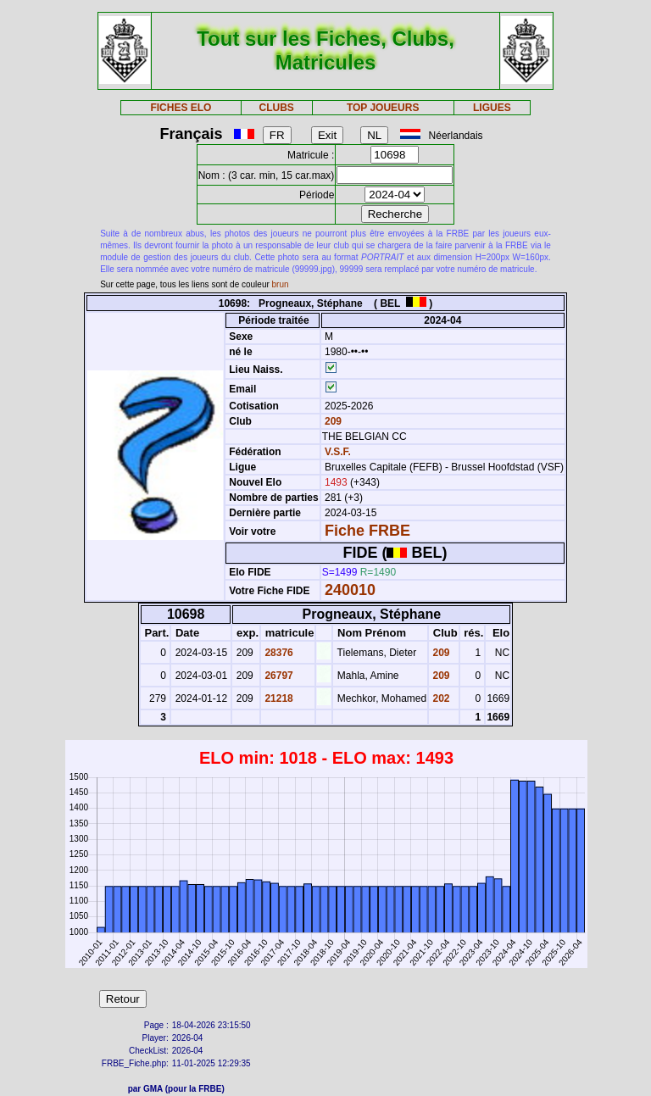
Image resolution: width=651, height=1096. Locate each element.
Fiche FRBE (367, 530)
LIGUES (492, 108)
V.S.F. (338, 452)
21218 (277, 698)
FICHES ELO (180, 108)
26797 (277, 676)
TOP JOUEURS (383, 108)
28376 (277, 653)
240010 (350, 589)
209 (332, 421)
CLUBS (276, 108)
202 (439, 698)
